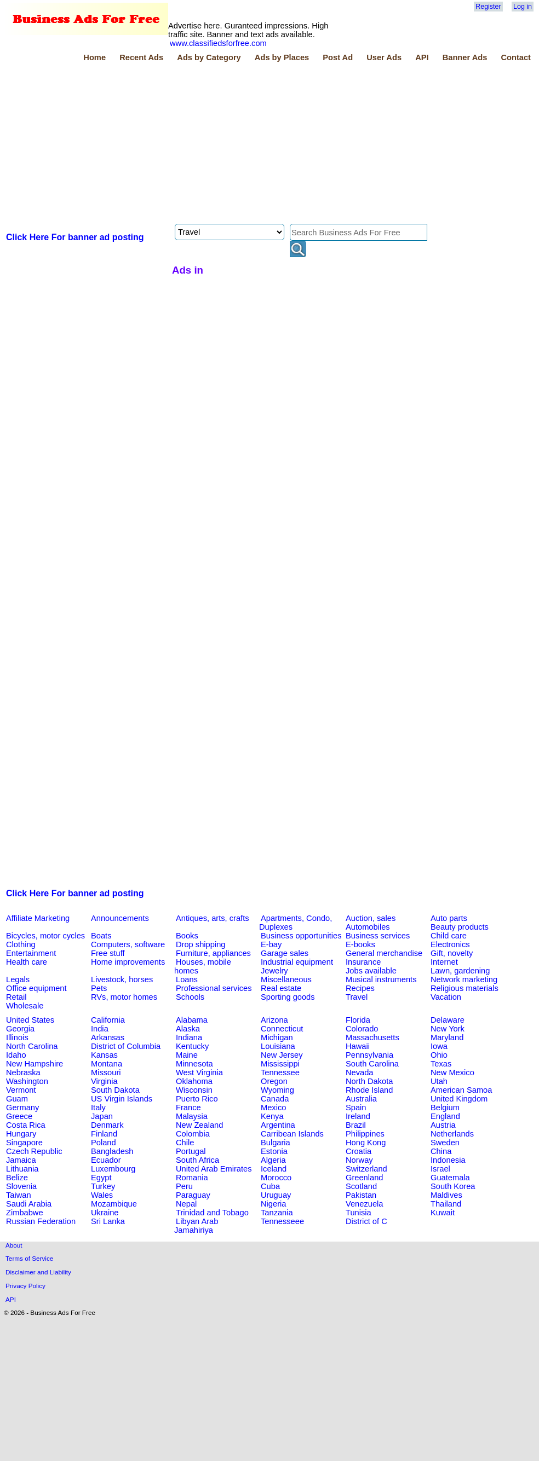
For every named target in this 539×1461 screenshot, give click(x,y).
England (445, 1116)
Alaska (188, 1028)
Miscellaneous (286, 979)
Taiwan (18, 1195)
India (99, 1028)
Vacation (446, 997)
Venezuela (364, 1203)
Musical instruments (381, 979)
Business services (378, 935)
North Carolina (32, 1046)
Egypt (101, 1177)
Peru (184, 1186)
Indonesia (448, 1160)
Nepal (186, 1203)
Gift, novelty (452, 953)
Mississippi (280, 1063)
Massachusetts (372, 1037)
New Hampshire (34, 1063)
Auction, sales (370, 918)
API (421, 57)
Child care (449, 935)
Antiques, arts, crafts (212, 918)
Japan (102, 1116)
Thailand (446, 1203)
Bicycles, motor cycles (45, 935)
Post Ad (338, 57)
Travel (357, 997)
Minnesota (194, 1063)
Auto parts (449, 918)
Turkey (103, 1186)
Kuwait (443, 1212)
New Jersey (282, 1055)
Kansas (104, 1055)
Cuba (270, 1186)
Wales (102, 1195)
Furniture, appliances (213, 953)
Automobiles (368, 927)
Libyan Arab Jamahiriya (196, 1225)
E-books (360, 944)
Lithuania (22, 1168)
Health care (26, 962)
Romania (192, 1177)
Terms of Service (29, 1258)
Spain (356, 1107)
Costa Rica (25, 1125)
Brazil (356, 1125)
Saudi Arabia (28, 1203)
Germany (22, 1107)
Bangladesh (112, 1151)
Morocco (276, 1177)
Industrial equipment (297, 962)
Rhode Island (369, 1090)
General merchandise (384, 953)
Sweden (445, 1142)
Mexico (273, 1107)
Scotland (361, 1186)
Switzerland (366, 1168)
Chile (185, 1142)
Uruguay (276, 1195)
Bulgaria (275, 1142)
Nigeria (273, 1203)
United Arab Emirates (213, 1168)
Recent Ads (141, 57)
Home (94, 57)
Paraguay (193, 1195)
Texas (441, 1063)
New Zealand (199, 1125)
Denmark (107, 1125)
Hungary (21, 1133)
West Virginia (199, 1072)
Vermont (21, 1090)
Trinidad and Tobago (212, 1212)
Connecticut (282, 1028)
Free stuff (108, 953)
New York (448, 1028)
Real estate (281, 988)
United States (30, 1020)
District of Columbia (125, 1046)
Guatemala (450, 1177)
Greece (19, 1116)
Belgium (445, 1107)
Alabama (192, 1020)
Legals (18, 979)
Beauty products (460, 927)
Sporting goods (288, 997)
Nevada (360, 1072)
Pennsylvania (369, 1055)
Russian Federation (41, 1221)
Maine (187, 1055)
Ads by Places (282, 57)
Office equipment (36, 988)
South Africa (197, 1160)
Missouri (106, 1072)
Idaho (16, 1055)
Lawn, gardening (460, 970)
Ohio (439, 1055)
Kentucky (192, 1046)
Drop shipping (200, 944)
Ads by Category (208, 57)
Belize (17, 1177)
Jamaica (21, 1160)
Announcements (120, 918)
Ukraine (105, 1212)
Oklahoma (194, 1081)
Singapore (24, 1142)
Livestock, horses (122, 979)
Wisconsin (194, 1090)
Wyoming (277, 1090)
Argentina (278, 1125)
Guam (17, 1098)
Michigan (277, 1037)
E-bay (271, 944)
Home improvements (128, 962)
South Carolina (372, 1063)
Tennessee (280, 1072)
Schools (190, 997)
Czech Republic (34, 1151)
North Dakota (369, 1081)
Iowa (439, 1046)
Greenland (364, 1177)
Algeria (273, 1160)
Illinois (17, 1037)
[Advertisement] (202, 144)
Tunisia (358, 1212)
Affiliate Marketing (38, 918)
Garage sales (284, 953)
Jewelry (274, 970)
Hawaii (358, 1046)
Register (488, 6)
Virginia (104, 1081)
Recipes (360, 988)
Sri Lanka (108, 1221)
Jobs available (371, 970)
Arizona (274, 1020)
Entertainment (31, 953)
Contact (516, 57)
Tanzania (277, 1212)
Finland (104, 1133)
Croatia (358, 1151)
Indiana (189, 1037)
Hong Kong (366, 1142)
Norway (359, 1160)
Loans (187, 979)
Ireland (358, 1116)
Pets (99, 988)
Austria (443, 1125)
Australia (361, 1098)
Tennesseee (282, 1221)
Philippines (365, 1133)
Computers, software (128, 944)
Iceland (273, 1168)
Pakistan (361, 1195)
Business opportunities (301, 935)
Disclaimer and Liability (38, 1272)
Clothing (21, 944)
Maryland (447, 1037)
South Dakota (115, 1090)
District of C (366, 1221)
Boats (101, 935)
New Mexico (452, 1072)
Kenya (272, 1116)
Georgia (20, 1028)
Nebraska (23, 1072)
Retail (16, 997)
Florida (358, 1020)
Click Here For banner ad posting (75, 237)
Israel (440, 1168)
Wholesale (24, 1005)
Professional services (213, 988)
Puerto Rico (197, 1098)
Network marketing (464, 979)
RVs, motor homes (124, 997)
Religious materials (464, 988)
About (13, 1245)
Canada (275, 1098)
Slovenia (21, 1186)
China (441, 1151)
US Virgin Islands (121, 1098)
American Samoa (461, 1090)
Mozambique (114, 1203)
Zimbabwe (24, 1212)
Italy (98, 1107)
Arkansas (107, 1037)
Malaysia (192, 1116)
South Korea (453, 1186)
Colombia (193, 1133)
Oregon (274, 1081)
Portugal (191, 1151)
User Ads (384, 57)
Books (187, 935)
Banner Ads (465, 57)
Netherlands (452, 1133)
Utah (439, 1081)
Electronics (450, 944)
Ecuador (106, 1160)
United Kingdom (459, 1098)
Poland (103, 1142)
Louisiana (278, 1046)
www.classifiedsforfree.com (218, 43)
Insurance (363, 962)
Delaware (448, 1020)
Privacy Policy (25, 1285)
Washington (27, 1081)
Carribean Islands (292, 1133)
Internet (444, 962)
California (108, 1020)
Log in (522, 6)
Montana (106, 1063)
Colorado (362, 1028)
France (188, 1107)
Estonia (274, 1151)
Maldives (446, 1195)
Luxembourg (113, 1168)
